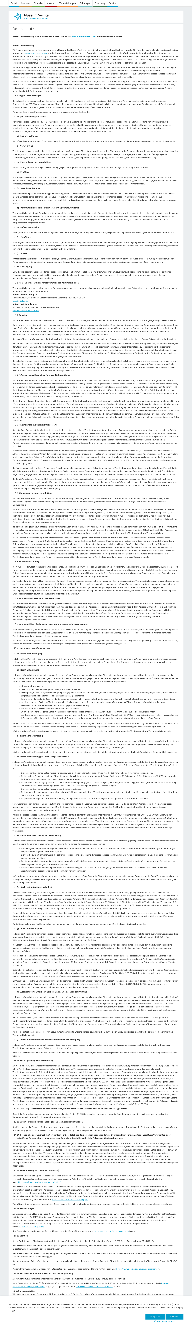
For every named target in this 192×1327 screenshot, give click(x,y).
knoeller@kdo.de (20, 301)
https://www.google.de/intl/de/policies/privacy (137, 1268)
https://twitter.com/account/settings (111, 1231)
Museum (51, 3)
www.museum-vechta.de (36, 53)
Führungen (85, 3)
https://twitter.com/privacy (31, 1226)
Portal (14, 3)
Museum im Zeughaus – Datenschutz (32, 17)
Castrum (25, 3)
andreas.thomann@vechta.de (26, 310)
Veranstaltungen (67, 3)
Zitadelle (38, 3)
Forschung (100, 3)
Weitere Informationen (164, 1321)
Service (112, 3)
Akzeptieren (155, 1316)
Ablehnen (174, 1316)
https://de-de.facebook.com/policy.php (70, 1199)
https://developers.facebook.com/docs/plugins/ (39, 1182)
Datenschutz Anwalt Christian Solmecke (94, 1286)
